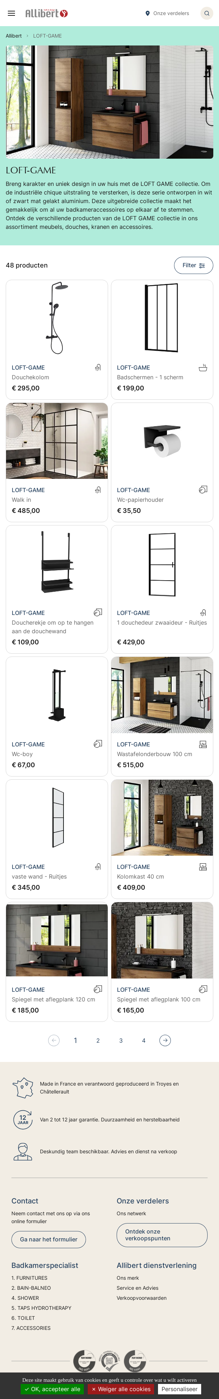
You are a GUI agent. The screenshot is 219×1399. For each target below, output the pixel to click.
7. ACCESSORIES (31, 1328)
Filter (194, 265)
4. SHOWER (25, 1298)
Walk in (21, 499)
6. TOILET (23, 1318)
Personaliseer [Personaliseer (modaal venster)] (180, 1389)
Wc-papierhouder (140, 499)
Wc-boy (22, 754)
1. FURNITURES (29, 1278)
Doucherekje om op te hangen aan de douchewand (52, 627)
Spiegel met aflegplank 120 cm (53, 999)
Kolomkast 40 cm (140, 876)
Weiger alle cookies (121, 1389)
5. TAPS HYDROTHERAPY (41, 1308)
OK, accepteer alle (52, 1389)
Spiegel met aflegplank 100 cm (158, 999)
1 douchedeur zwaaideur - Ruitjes (162, 622)
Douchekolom (30, 377)
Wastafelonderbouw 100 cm (154, 754)
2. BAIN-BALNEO (31, 1288)
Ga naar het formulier (48, 1239)
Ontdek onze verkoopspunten (147, 1235)
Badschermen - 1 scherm (150, 377)
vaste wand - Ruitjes (39, 876)
